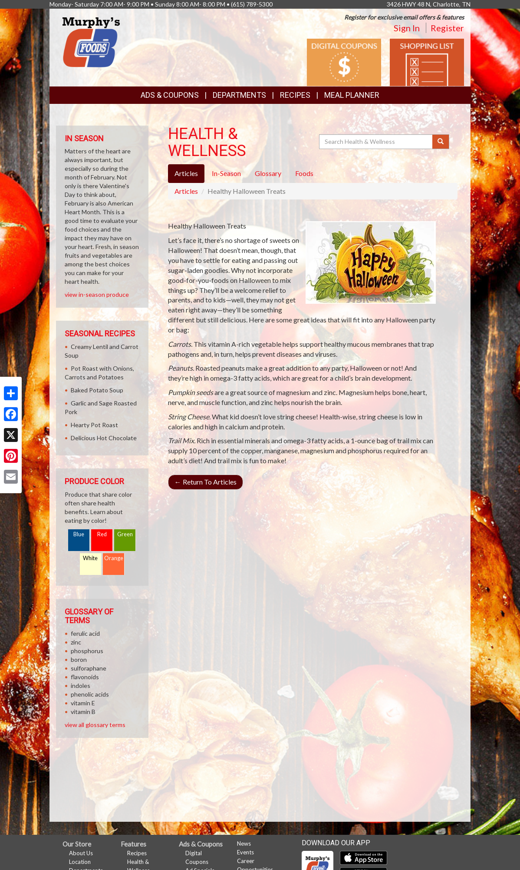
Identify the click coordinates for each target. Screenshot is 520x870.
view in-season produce (97, 294)
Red (102, 534)
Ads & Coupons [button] (170, 95)
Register (447, 28)
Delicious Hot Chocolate (104, 438)
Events (245, 852)
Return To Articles (205, 482)
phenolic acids (90, 694)
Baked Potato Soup (97, 390)
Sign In (407, 28)
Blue (78, 534)
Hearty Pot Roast (94, 424)
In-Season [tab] (226, 173)
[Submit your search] (440, 141)
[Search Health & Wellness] (376, 141)
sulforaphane (88, 668)
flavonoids (85, 677)
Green (125, 534)
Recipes (295, 95)
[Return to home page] (91, 41)
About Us (81, 853)
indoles (80, 685)
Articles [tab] (186, 173)
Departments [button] (239, 95)
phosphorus (87, 650)
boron (79, 659)
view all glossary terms (95, 724)
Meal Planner (351, 95)
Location (80, 861)
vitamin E (83, 703)
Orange (113, 558)
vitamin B (83, 711)
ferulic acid (85, 633)
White (90, 558)
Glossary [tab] (268, 173)
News (244, 843)
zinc (76, 642)
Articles (186, 191)
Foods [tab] (304, 173)
